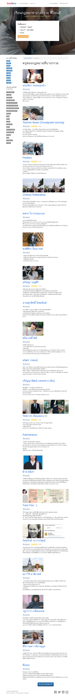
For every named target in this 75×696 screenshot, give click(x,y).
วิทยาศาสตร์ (9, 124)
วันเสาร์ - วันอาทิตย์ (25, 30)
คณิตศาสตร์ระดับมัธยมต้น (12, 105)
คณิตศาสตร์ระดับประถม (12, 102)
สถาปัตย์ (8, 134)
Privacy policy (20, 693)
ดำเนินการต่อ (23, 36)
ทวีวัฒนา (8, 63)
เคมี (7, 137)
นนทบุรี (8, 65)
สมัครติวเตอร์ (64, 3)
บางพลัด (8, 73)
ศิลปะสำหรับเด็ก (10, 132)
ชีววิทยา (8, 113)
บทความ (32, 3)
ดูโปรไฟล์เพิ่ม (45, 684)
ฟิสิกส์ (8, 118)
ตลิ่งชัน (8, 60)
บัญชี (8, 116)
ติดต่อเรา (27, 693)
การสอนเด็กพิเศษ (10, 92)
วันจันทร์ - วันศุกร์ (25, 27)
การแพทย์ (9, 94)
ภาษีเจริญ (9, 82)
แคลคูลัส (8, 143)
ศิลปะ (8, 126)
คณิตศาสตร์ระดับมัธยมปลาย (12, 108)
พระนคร (8, 80)
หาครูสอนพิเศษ (23, 3)
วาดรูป (8, 121)
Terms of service (10, 693)
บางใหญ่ (8, 75)
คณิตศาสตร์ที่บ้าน (10, 100)
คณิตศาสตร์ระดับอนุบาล (12, 110)
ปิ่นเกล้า (8, 77)
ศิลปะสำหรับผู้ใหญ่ (10, 129)
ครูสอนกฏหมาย (28, 58)
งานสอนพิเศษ (54, 3)
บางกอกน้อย (9, 68)
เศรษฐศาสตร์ (9, 140)
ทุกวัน (21, 33)
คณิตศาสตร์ (9, 97)
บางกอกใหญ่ (9, 70)
